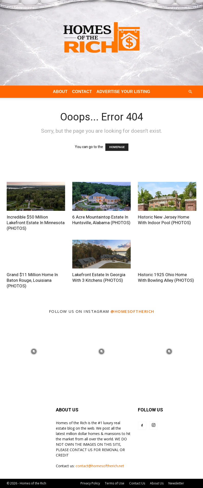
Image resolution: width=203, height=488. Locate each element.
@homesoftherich (132, 311)
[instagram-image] (34, 351)
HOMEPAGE (117, 147)
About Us (157, 483)
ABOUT (60, 91)
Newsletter (176, 483)
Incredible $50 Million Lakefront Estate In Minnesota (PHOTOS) (36, 222)
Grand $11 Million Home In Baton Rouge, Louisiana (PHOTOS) (32, 280)
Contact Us (137, 483)
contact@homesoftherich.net (100, 465)
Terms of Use (114, 483)
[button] (190, 91)
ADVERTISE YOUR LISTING (123, 91)
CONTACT (82, 91)
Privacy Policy (90, 483)
